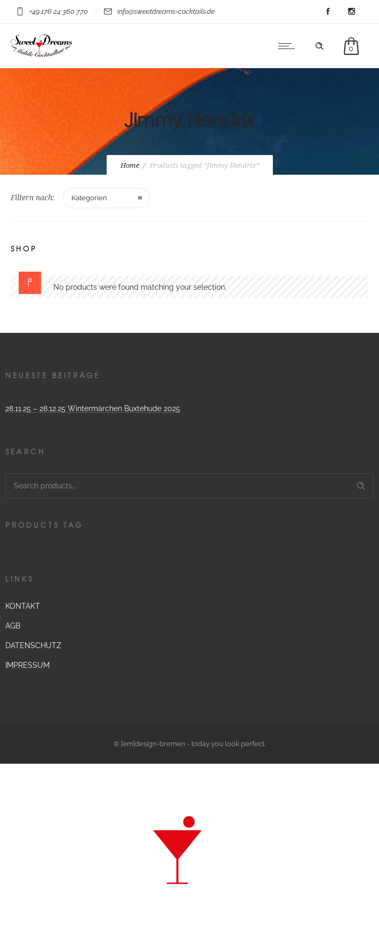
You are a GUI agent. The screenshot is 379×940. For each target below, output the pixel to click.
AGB (12, 626)
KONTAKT (22, 606)
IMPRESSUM (27, 665)
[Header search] (319, 46)
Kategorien (89, 198)
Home (129, 165)
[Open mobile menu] (289, 45)
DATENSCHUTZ (33, 645)
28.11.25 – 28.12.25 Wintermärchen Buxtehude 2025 (92, 408)
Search (361, 486)
